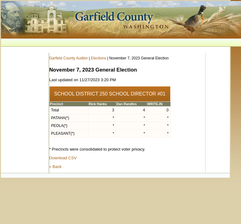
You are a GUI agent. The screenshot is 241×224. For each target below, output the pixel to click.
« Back (55, 166)
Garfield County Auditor (68, 58)
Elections (98, 58)
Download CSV (63, 158)
